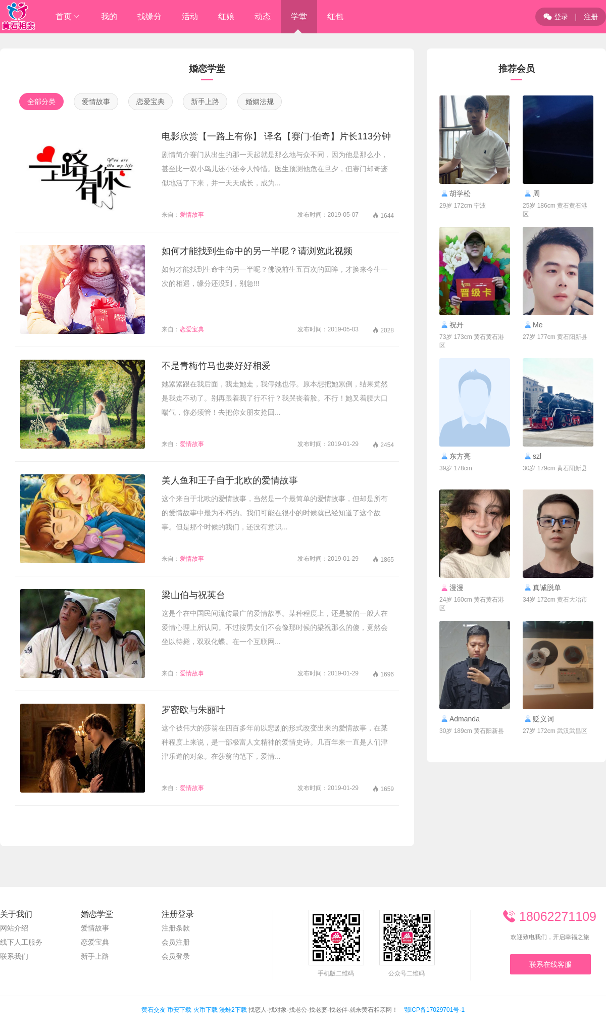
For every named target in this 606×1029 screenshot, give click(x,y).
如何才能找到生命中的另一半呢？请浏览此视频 (257, 251)
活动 (190, 16)
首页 (64, 16)
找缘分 (149, 16)
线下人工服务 (21, 942)
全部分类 (41, 101)
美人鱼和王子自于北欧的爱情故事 (230, 480)
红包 (335, 16)
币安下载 (179, 1009)
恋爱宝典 (150, 101)
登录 (555, 17)
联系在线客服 (550, 964)
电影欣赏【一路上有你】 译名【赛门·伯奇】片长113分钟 (276, 136)
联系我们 (14, 956)
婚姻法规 (259, 101)
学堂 (299, 16)
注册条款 (176, 928)
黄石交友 (153, 1009)
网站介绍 (14, 928)
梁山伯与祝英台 (193, 595)
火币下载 (205, 1009)
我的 (109, 16)
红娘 (226, 16)
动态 (263, 16)
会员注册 (176, 942)
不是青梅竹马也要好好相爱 (216, 366)
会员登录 (176, 956)
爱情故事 (96, 101)
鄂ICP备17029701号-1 (434, 1009)
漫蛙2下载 (233, 1009)
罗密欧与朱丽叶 (193, 710)
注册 (591, 17)
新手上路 (205, 101)
